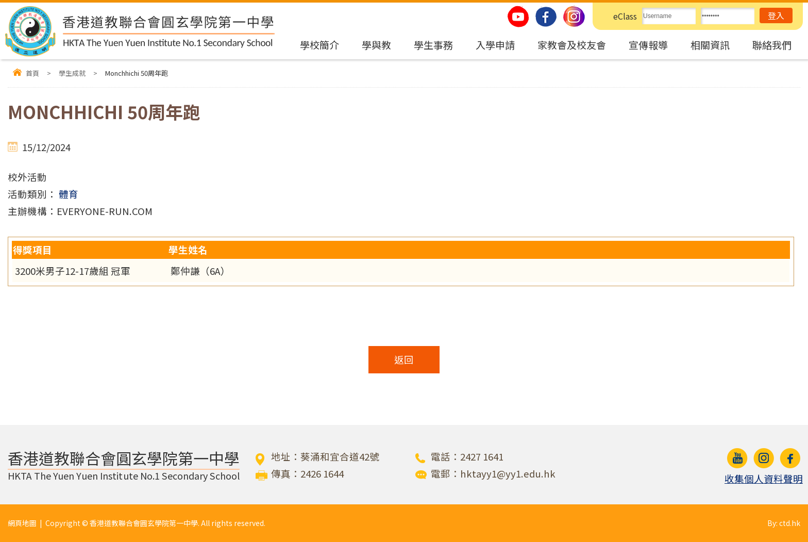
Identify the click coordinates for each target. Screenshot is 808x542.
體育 (68, 194)
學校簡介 (319, 45)
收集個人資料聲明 (764, 478)
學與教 (376, 45)
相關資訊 (710, 45)
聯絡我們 (772, 45)
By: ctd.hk (783, 523)
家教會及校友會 (571, 45)
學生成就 (72, 73)
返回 (404, 359)
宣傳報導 (648, 45)
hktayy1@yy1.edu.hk (508, 473)
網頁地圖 (22, 523)
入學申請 (495, 45)
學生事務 (433, 45)
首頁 (32, 73)
